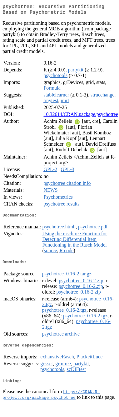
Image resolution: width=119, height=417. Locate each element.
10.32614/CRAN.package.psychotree (80, 116)
